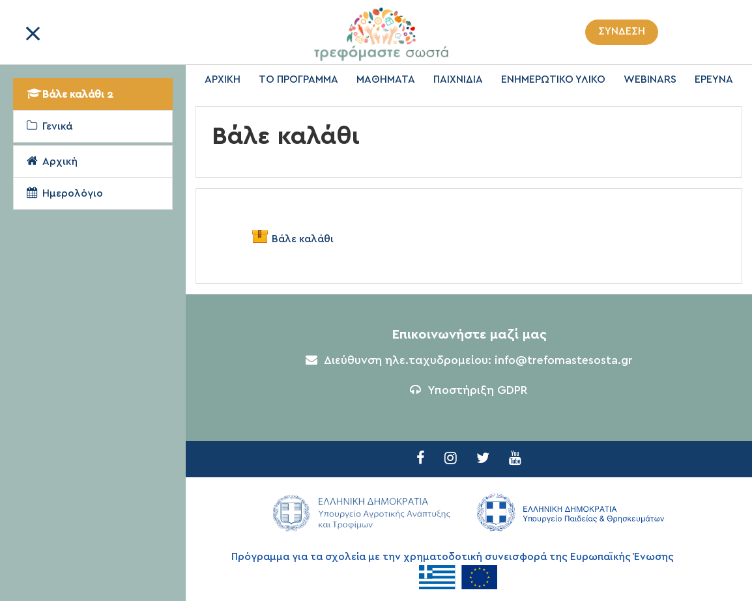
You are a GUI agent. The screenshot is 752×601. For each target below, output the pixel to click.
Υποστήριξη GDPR (469, 390)
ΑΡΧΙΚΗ (222, 79)
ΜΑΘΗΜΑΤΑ (385, 79)
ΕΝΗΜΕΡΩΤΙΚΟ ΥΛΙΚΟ (553, 79)
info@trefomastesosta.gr (564, 361)
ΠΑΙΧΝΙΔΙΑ (458, 79)
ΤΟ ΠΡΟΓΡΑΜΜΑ (298, 79)
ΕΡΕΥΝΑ (714, 79)
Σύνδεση (621, 31)
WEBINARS (650, 79)
